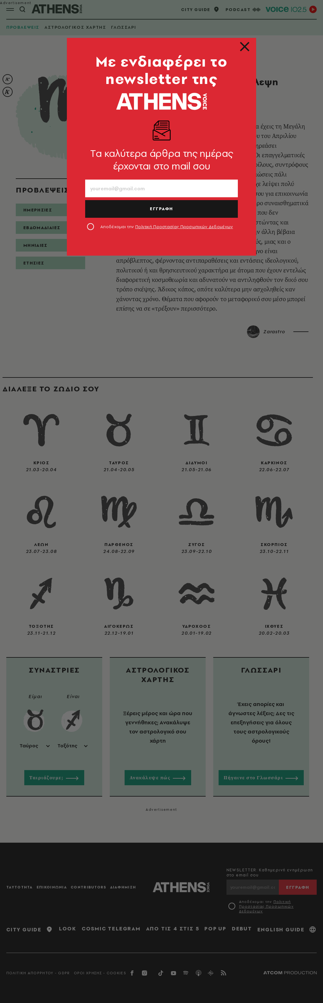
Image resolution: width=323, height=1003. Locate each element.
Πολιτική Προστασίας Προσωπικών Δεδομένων (184, 226)
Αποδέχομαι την (166, 226)
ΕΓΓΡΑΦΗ (161, 208)
